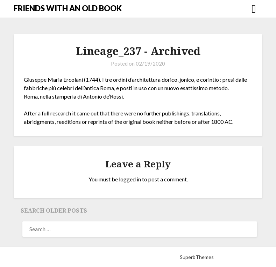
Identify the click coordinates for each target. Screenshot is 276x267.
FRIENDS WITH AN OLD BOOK (68, 8)
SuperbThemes (197, 257)
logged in (130, 179)
